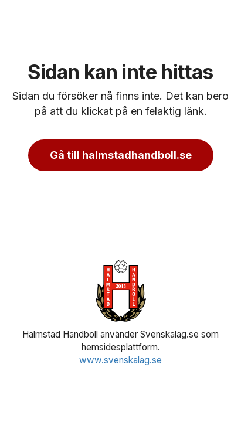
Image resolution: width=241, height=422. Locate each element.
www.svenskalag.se (120, 360)
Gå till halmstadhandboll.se (121, 155)
